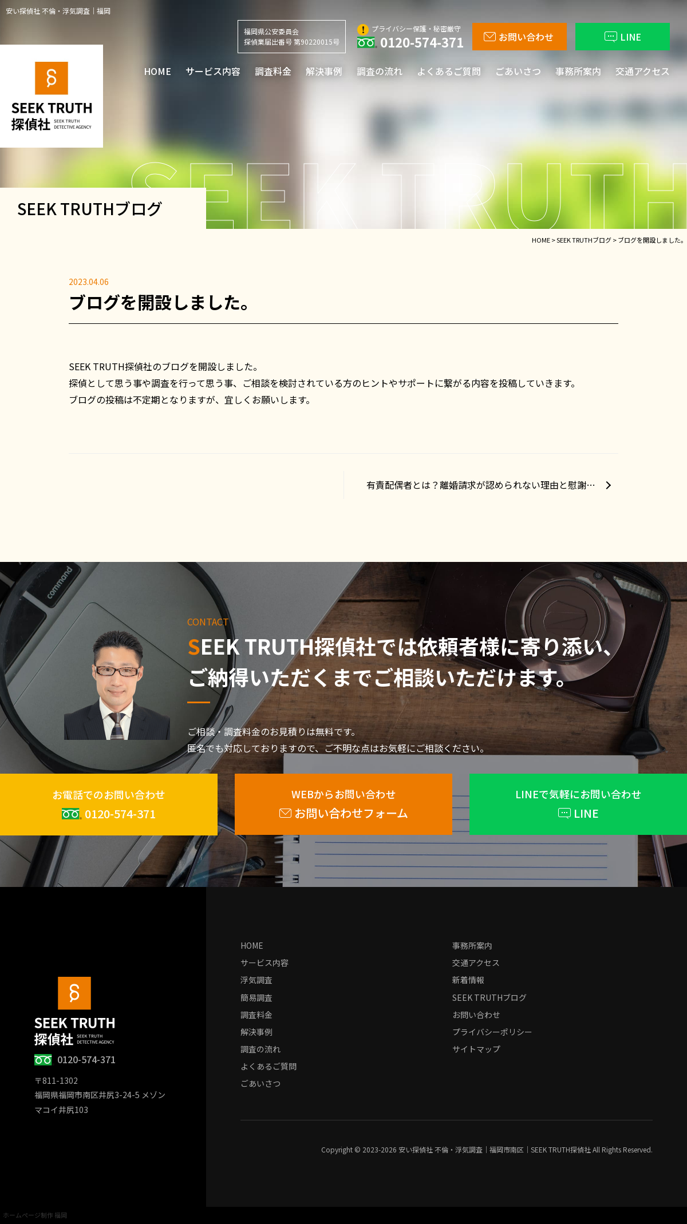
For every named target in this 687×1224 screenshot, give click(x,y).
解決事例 (324, 71)
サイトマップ (476, 1049)
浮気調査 (256, 979)
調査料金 (273, 71)
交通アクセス (642, 71)
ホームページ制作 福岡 (35, 1214)
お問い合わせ (476, 1014)
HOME (157, 71)
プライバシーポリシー (492, 1031)
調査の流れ (379, 71)
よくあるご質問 (449, 71)
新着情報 (468, 979)
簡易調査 (256, 997)
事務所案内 (578, 71)
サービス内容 (212, 71)
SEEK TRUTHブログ (489, 997)
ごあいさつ (518, 71)
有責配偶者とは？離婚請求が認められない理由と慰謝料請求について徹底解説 (492, 485)
